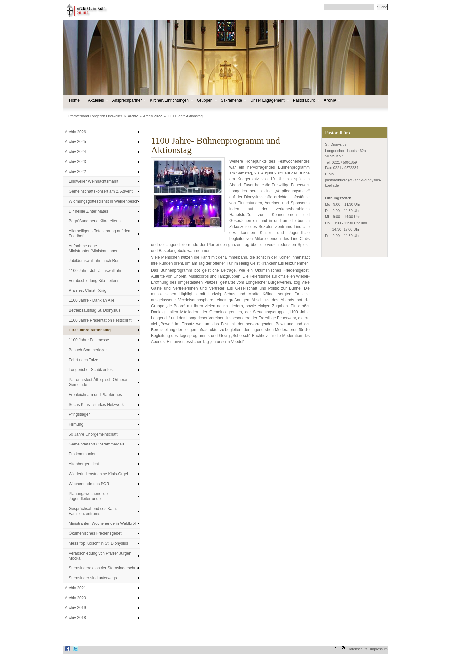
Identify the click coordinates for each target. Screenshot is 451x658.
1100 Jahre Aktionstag (185, 116)
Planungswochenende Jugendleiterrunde (88, 496)
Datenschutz (357, 649)
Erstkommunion (82, 454)
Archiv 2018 (75, 617)
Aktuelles (97, 100)
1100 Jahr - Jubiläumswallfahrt (96, 270)
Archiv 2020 (75, 598)
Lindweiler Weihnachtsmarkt (93, 181)
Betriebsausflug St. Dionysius (94, 310)
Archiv (331, 100)
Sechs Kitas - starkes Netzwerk (96, 404)
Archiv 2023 (75, 161)
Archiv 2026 (75, 132)
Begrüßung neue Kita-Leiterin (95, 221)
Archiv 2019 (75, 607)
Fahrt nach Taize (83, 360)
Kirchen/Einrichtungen (170, 100)
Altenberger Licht (84, 464)
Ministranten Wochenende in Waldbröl (102, 523)
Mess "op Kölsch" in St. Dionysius (98, 543)
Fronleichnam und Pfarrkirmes (95, 394)
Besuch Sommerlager (88, 350)
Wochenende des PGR (89, 484)
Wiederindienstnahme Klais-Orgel (98, 474)
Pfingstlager (79, 414)
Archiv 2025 (75, 141)
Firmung (76, 424)
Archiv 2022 (152, 116)
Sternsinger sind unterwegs (93, 578)
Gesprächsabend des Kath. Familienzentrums (93, 511)
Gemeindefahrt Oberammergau (96, 444)
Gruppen (206, 100)
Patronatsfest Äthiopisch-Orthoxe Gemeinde (98, 382)
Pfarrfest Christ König (87, 290)
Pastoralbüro (305, 100)
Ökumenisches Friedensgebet (95, 533)
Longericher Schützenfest (91, 370)
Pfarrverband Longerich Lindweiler (95, 116)
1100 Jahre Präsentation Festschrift (100, 320)
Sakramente (233, 100)
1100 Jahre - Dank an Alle (91, 300)
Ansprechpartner (129, 100)
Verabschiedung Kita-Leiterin (94, 280)
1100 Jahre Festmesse (89, 340)
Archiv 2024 (75, 151)
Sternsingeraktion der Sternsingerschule (104, 568)
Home (74, 100)
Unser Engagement (269, 100)
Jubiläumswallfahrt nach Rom (95, 260)
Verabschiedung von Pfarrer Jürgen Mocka (100, 556)
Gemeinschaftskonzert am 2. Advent (101, 191)
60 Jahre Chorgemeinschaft (93, 434)
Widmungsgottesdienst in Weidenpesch (103, 201)
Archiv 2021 (75, 588)
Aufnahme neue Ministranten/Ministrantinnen (93, 248)
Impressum (379, 649)
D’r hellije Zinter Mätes (88, 211)
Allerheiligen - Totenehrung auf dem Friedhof (100, 233)
